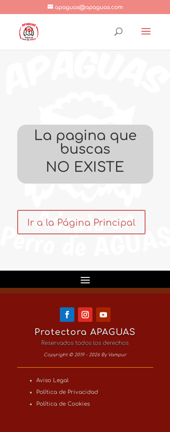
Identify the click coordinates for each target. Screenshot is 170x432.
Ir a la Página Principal (81, 223)
